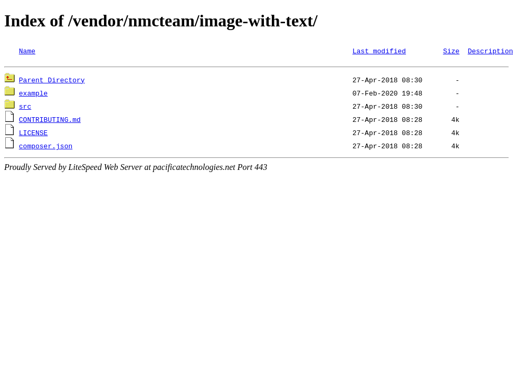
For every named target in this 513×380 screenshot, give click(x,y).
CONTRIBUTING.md (50, 121)
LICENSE (33, 134)
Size (451, 50)
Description (490, 50)
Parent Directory (52, 81)
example (33, 94)
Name (27, 50)
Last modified (379, 50)
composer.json (45, 147)
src (25, 107)
